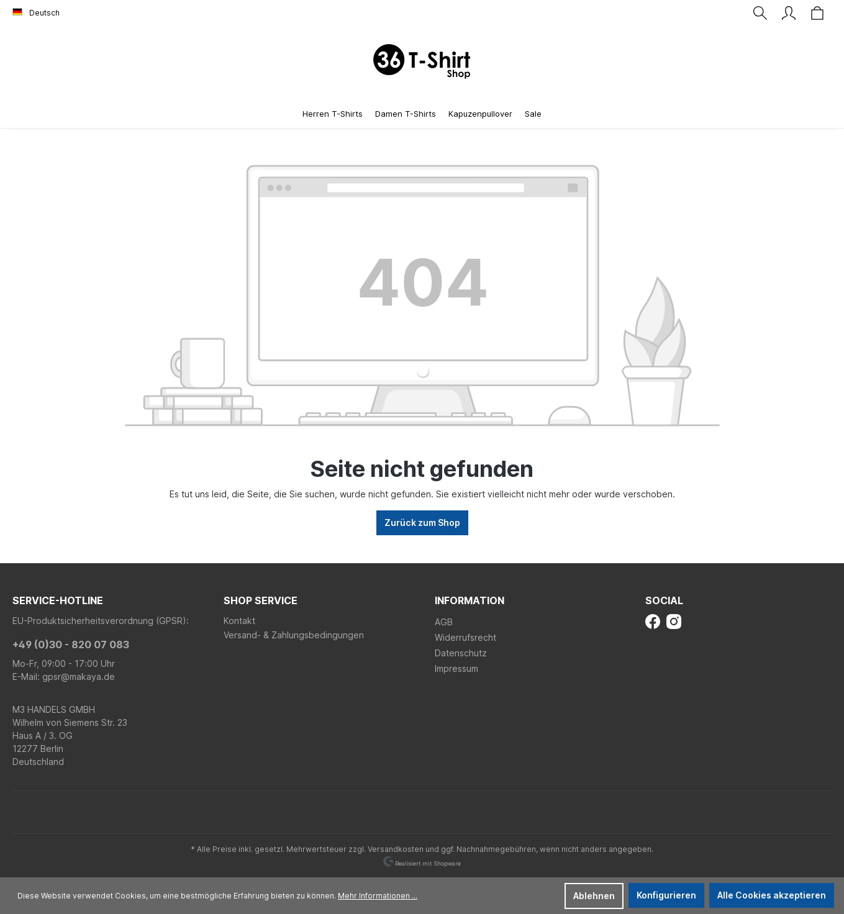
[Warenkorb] (817, 13)
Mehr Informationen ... (377, 895)
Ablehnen (594, 895)
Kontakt (239, 620)
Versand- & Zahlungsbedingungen (294, 635)
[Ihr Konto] (788, 13)
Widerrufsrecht (465, 637)
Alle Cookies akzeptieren (771, 895)
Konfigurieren (666, 895)
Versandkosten (396, 849)
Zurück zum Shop (422, 522)
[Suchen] (760, 13)
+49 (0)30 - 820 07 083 (70, 644)
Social (664, 600)
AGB (444, 622)
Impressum (456, 668)
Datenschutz (461, 653)
